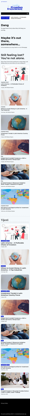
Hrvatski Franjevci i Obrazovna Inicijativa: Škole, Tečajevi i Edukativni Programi (13, 183)
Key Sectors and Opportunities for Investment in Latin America (15, 208)
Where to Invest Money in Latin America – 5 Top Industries (14, 109)
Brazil (7, 82)
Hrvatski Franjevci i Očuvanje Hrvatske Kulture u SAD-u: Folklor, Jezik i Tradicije (15, 391)
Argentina (3, 82)
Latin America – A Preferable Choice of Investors (18, 18)
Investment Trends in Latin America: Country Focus (14, 134)
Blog (2, 156)
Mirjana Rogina (10, 87)
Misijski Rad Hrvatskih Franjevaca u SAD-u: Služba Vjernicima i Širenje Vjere (13, 158)
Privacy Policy (4, 403)
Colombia (3, 106)
